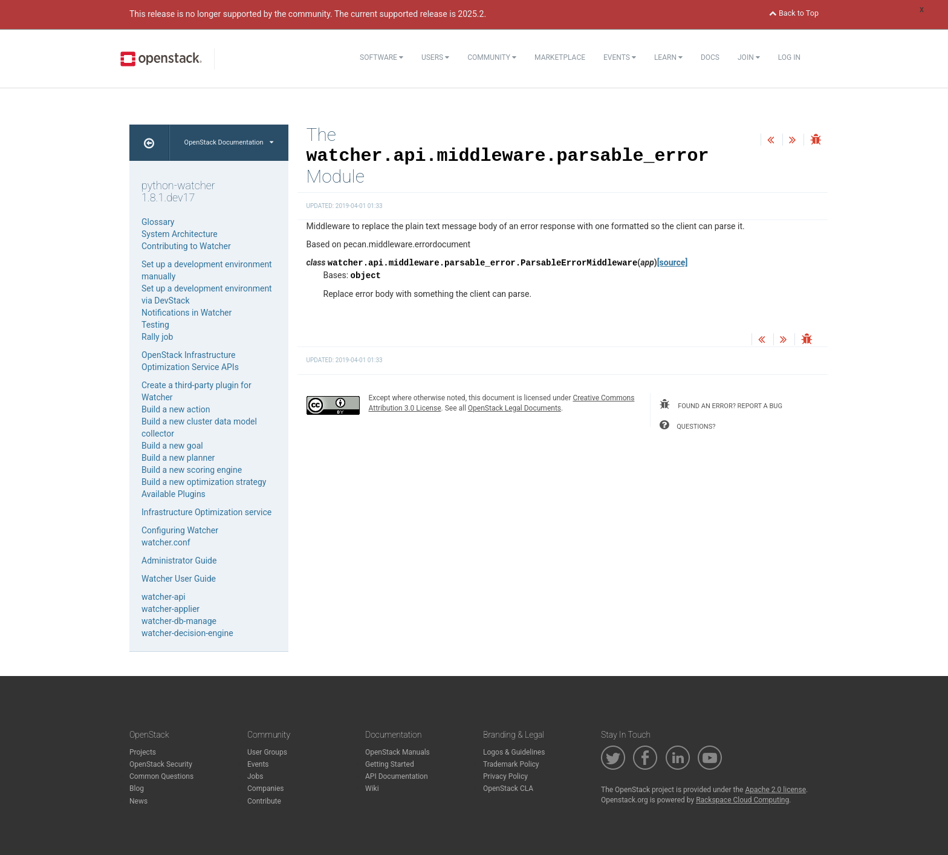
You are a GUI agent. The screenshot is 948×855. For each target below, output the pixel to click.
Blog (136, 788)
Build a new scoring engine (191, 470)
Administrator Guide (178, 560)
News (138, 801)
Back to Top (794, 13)
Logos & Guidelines (514, 752)
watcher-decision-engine (187, 633)
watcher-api (163, 597)
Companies (265, 788)
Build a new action (175, 409)
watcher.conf (165, 542)
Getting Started (389, 764)
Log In (789, 57)
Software (381, 57)
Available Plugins (173, 494)
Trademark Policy (511, 764)
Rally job (157, 337)
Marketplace (559, 57)
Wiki (372, 788)
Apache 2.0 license (775, 789)
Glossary (157, 222)
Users (435, 57)
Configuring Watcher (179, 530)
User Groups (267, 752)
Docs (710, 57)
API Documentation (396, 776)
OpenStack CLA (508, 788)
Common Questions (161, 776)
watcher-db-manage (178, 621)
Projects (142, 752)
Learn (668, 57)
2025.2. (472, 14)
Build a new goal (172, 445)
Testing (155, 325)
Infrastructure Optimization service (206, 512)
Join (749, 57)
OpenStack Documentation (228, 142)
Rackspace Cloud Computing (742, 800)
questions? (687, 425)
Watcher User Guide (178, 579)
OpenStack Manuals (397, 752)
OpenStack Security (160, 764)
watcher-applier (170, 609)
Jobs (255, 776)
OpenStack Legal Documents (514, 408)
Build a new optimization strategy (203, 482)
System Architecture (179, 234)
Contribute (264, 801)
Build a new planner (178, 458)
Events (619, 57)
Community (491, 57)
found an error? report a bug (721, 404)
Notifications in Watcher (186, 312)
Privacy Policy (505, 776)
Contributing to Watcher (186, 246)
